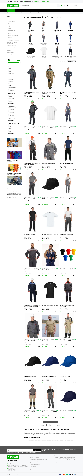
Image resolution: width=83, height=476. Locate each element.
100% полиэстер (12, 114)
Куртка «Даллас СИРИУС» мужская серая (31, 341)
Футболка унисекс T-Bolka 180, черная (50, 305)
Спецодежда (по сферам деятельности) (14, 43)
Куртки (9, 28)
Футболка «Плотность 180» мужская (68, 269)
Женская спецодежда (12, 39)
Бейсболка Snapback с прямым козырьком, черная (48, 199)
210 (10, 124)
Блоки (8, 194)
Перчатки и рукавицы (14, 54)
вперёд (59, 425)
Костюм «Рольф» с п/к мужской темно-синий (48, 270)
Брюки (9, 23)
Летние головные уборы (13, 35)
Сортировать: (63, 61)
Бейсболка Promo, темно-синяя (66, 411)
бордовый (11, 100)
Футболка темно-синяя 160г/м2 (66, 163)
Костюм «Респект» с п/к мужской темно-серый (67, 306)
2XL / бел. (11, 71)
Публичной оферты (32, 452)
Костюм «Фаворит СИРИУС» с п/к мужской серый (31, 93)
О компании (24, 10)
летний (10, 89)
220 (10, 126)
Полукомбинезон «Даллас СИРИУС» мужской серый (49, 412)
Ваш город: (9, 1)
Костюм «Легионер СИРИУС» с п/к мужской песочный (67, 341)
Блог (50, 10)
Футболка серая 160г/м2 (29, 411)
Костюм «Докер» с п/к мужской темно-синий (68, 93)
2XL (10, 68)
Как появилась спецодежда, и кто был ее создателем (14, 174)
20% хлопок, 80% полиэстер (12, 108)
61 (55, 425)
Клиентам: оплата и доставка (41, 10)
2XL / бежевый (12, 70)
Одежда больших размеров (13, 40)
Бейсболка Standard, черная (30, 376)
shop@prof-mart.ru (18, 1)
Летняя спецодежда (14, 19)
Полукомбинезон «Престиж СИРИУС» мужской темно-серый (32, 164)
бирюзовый (11, 98)
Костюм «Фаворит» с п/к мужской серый (31, 270)
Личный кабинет (56, 10)
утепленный (11, 90)
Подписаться (37, 450)
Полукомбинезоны (11, 25)
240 (10, 128)
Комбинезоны (10, 26)
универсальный (12, 83)
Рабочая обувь (14, 50)
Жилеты (9, 33)
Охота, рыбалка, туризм (14, 48)
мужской (11, 81)
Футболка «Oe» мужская (47, 340)
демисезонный (12, 87)
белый (10, 96)
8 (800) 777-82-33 (28, 1)
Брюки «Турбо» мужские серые (66, 234)
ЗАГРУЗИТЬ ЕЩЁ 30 (50, 421)
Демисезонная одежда (11, 45)
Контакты (30, 10)
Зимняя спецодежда (14, 47)
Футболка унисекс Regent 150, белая (50, 234)
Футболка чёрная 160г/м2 (29, 234)
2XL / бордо (11, 73)
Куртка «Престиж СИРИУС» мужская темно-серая (32, 128)
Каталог (10, 10)
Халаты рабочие (11, 30)
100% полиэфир (12, 118)
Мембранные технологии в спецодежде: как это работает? (13, 148)
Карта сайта (16, 474)
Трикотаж (10, 37)
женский (11, 79)
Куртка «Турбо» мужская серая (48, 163)
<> (9, 66)
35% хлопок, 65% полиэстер (12, 111)
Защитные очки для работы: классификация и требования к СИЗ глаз (14, 187)
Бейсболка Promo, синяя (65, 376)
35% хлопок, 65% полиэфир (12, 116)
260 (10, 131)
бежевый (11, 95)
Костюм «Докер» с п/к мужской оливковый (48, 93)
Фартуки (10, 32)
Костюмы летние (11, 21)
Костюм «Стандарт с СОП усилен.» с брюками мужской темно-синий (32, 306)
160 (10, 130)
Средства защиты (14, 52)
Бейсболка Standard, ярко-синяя (49, 376)
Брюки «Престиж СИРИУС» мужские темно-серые (32, 199)
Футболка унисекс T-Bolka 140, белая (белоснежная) (50, 128)
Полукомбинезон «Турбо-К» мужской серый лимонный (68, 128)
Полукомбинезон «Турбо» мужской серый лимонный (67, 199)
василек (11, 101)
